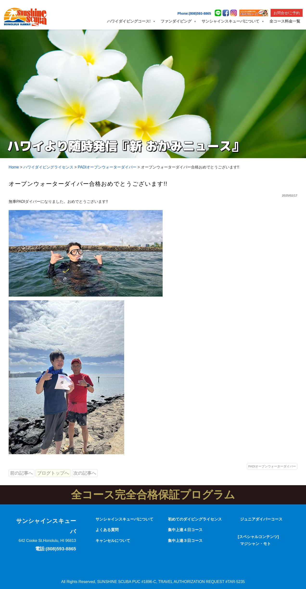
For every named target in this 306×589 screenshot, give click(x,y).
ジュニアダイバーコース (261, 519)
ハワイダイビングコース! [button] (131, 21)
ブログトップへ (53, 473)
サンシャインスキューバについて (124, 519)
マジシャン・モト (255, 544)
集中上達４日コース (185, 530)
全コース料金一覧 (284, 21)
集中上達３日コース (185, 541)
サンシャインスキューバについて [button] (233, 21)
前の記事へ (21, 473)
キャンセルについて (113, 541)
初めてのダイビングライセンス (195, 519)
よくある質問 (107, 530)
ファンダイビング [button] (179, 21)
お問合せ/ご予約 (287, 13)
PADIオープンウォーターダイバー (272, 466)
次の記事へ (84, 473)
